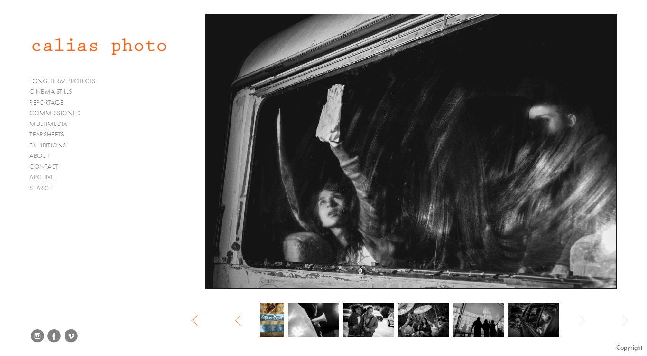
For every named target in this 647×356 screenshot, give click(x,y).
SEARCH (41, 188)
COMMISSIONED (58, 113)
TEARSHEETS (46, 134)
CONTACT (43, 166)
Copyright (629, 348)
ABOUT (39, 155)
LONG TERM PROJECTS (66, 81)
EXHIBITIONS (47, 145)
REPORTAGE (50, 102)
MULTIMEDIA (52, 124)
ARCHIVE (41, 177)
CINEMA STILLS (54, 92)
